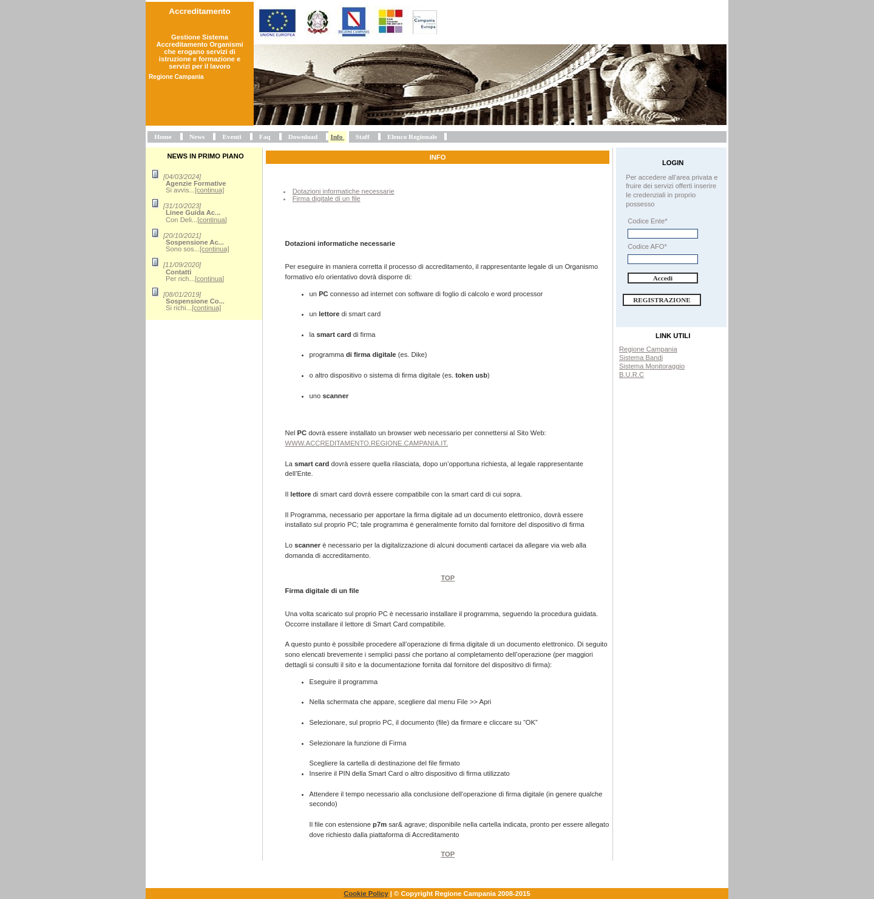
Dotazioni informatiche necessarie (344, 191)
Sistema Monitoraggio (652, 366)
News (197, 136)
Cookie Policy (366, 893)
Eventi (232, 136)
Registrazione (662, 300)
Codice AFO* (647, 246)
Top (448, 578)
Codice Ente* (647, 221)
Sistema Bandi (641, 357)
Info (337, 136)
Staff (363, 136)
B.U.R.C (631, 374)
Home (163, 136)
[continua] (210, 190)
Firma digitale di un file (327, 198)
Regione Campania (648, 349)
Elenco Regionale (412, 136)
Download (303, 136)
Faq (265, 136)
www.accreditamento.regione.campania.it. (367, 443)
